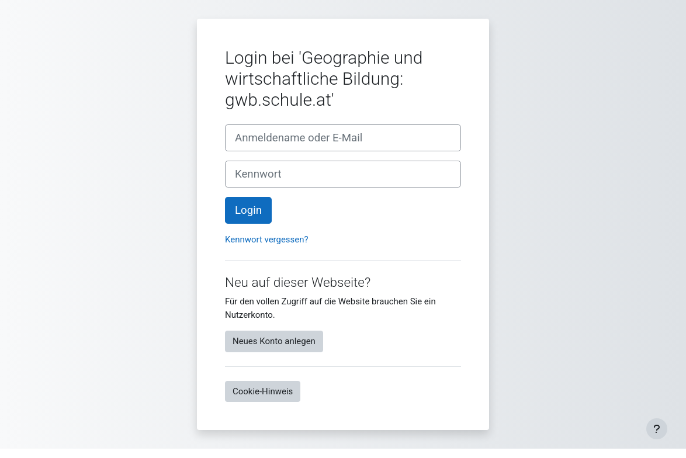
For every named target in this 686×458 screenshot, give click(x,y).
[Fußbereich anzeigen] (656, 428)
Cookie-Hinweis (263, 391)
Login (248, 210)
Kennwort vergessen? (267, 239)
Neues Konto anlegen (274, 341)
